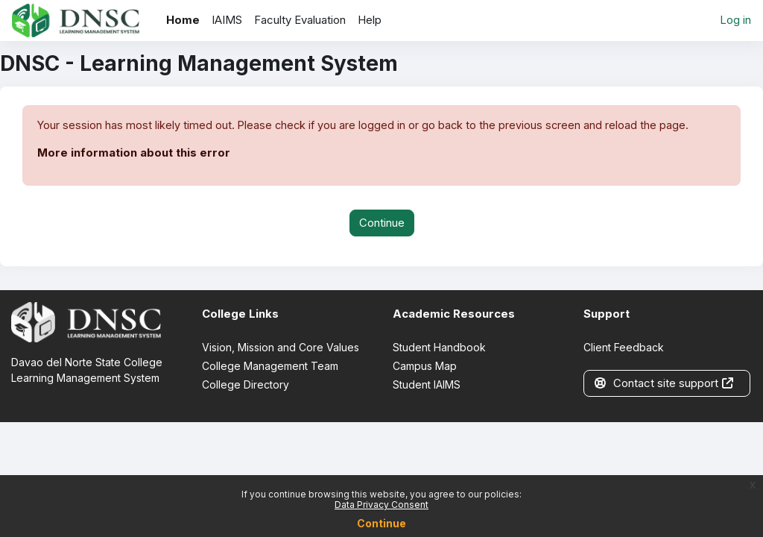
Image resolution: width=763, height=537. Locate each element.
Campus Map (425, 366)
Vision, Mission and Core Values (280, 348)
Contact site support (664, 384)
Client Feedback (623, 348)
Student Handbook (439, 348)
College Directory (245, 385)
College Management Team (270, 366)
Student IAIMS (426, 385)
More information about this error (133, 153)
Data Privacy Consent (381, 504)
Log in (735, 20)
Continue (381, 523)
